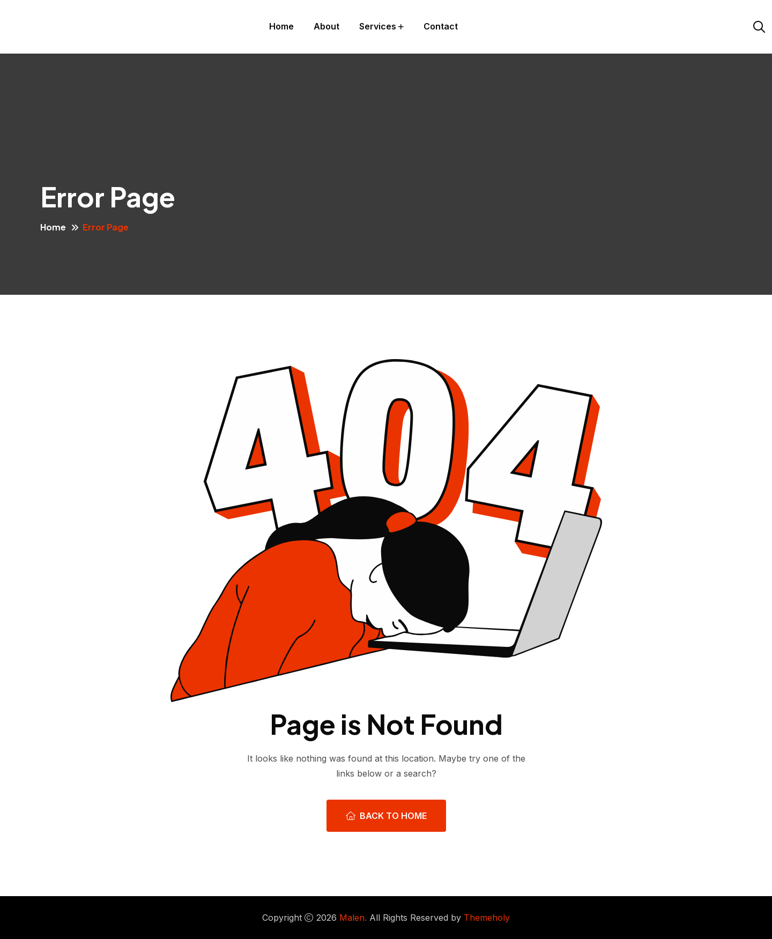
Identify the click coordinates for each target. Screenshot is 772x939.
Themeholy (487, 917)
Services (377, 26)
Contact (441, 26)
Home (281, 26)
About (326, 26)
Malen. (353, 917)
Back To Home (386, 815)
